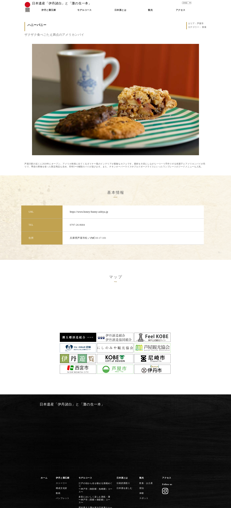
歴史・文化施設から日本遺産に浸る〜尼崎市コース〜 (95, 463)
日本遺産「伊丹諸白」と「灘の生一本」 (62, 3)
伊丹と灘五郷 (62, 415)
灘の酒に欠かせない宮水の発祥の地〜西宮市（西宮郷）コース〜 (95, 442)
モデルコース (84, 415)
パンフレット (62, 433)
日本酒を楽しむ (123, 425)
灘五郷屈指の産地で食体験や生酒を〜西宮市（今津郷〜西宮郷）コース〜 (96, 449)
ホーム (44, 415)
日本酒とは (121, 415)
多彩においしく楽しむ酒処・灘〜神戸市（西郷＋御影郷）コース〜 (95, 428)
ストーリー (61, 420)
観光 (141, 415)
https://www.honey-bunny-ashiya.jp (89, 211)
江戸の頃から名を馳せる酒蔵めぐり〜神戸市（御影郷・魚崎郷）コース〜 (96, 421)
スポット (143, 433)
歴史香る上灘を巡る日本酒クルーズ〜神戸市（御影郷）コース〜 (95, 435)
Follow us (166, 421)
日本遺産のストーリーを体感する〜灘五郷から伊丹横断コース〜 (94, 476)
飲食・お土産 (145, 420)
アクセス (166, 415)
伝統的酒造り (122, 420)
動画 (58, 429)
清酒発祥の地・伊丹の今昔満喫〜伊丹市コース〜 (93, 469)
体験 (141, 429)
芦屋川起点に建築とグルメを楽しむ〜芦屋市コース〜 (95, 456)
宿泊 (141, 425)
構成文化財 (61, 425)
